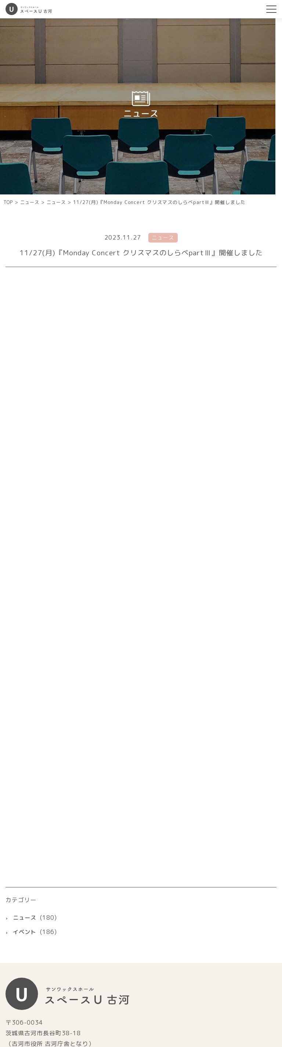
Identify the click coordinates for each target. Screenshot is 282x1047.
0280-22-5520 (42, 897)
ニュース (25, 753)
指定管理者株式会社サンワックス (141, 981)
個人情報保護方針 (251, 1009)
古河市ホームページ (141, 939)
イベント (25, 767)
